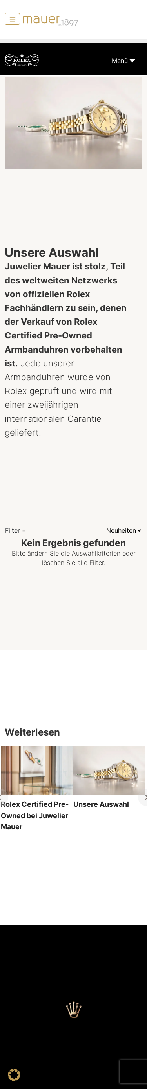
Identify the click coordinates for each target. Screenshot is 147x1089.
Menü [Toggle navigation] (120, 60)
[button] (14, 1075)
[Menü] (12, 19)
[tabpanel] (37, 797)
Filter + (15, 530)
